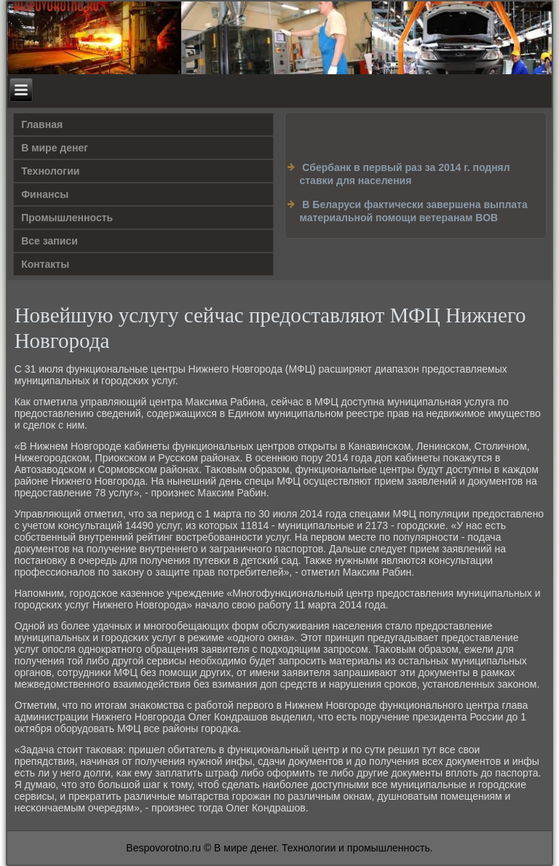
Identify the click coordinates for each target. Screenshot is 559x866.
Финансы (44, 194)
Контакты (45, 264)
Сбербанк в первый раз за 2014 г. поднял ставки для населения (404, 174)
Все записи (49, 241)
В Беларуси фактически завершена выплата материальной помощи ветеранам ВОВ (413, 211)
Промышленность (67, 217)
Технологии (50, 171)
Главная (42, 124)
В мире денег (54, 148)
